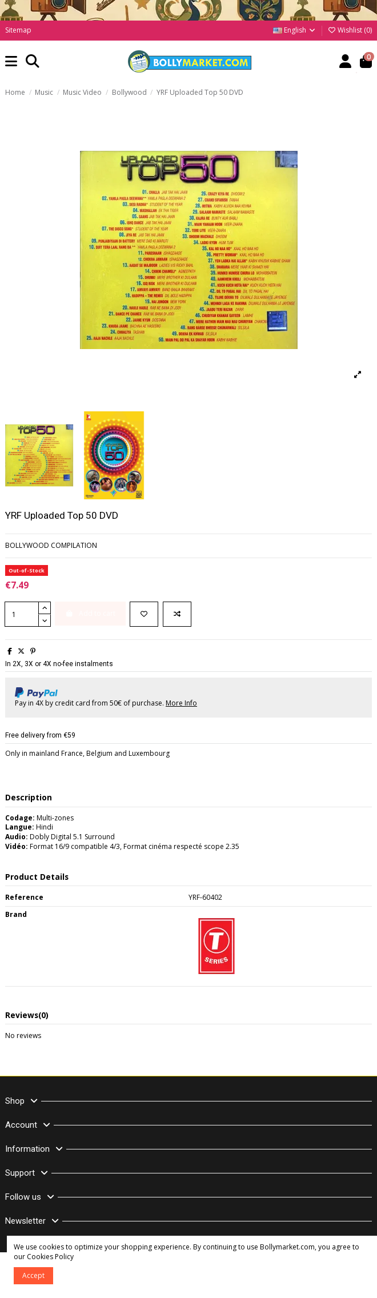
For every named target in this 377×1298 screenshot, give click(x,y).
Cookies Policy (50, 1256)
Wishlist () (349, 30)
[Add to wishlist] (144, 614)
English (294, 30)
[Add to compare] (177, 614)
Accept (33, 1275)
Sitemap (18, 30)
